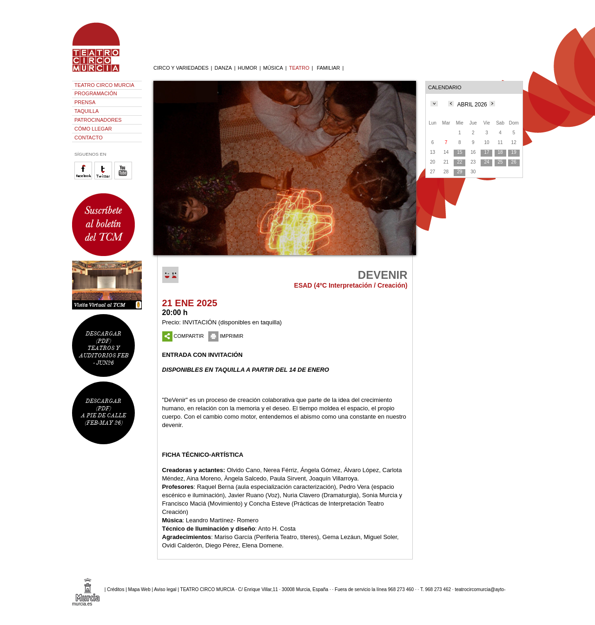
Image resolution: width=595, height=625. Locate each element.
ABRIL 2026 (472, 104)
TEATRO (299, 68)
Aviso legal (165, 589)
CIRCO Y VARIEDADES (181, 68)
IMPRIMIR (226, 336)
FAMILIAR (328, 68)
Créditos (115, 589)
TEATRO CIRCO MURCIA (104, 85)
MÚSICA (273, 68)
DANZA (222, 68)
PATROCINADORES (98, 120)
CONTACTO (88, 137)
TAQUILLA (86, 111)
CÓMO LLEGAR (93, 129)
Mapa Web (139, 589)
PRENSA (84, 102)
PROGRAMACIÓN (95, 93)
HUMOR (248, 68)
